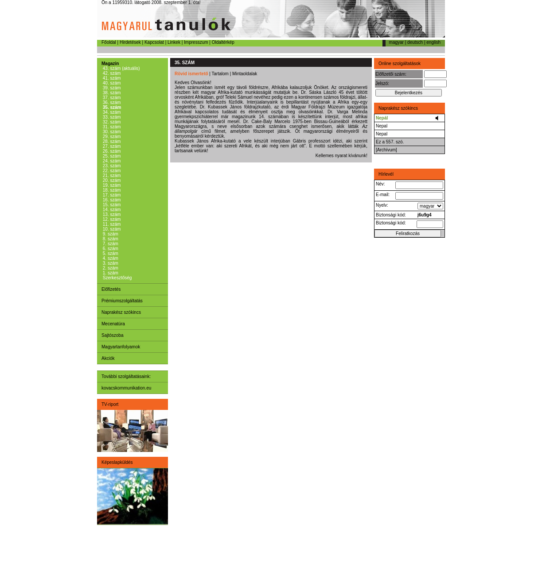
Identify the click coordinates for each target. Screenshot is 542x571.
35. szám (111, 107)
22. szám (111, 170)
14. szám (111, 209)
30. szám (111, 131)
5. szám (109, 253)
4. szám (109, 258)
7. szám (109, 243)
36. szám (111, 102)
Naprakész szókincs (121, 312)
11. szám (111, 224)
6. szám (109, 248)
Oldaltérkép (223, 42)
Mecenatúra (113, 323)
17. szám (111, 195)
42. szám (111, 73)
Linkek (174, 42)
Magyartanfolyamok (120, 346)
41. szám (111, 78)
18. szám (111, 190)
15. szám (111, 204)
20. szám (111, 180)
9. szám (109, 233)
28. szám (111, 141)
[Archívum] (386, 149)
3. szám (109, 263)
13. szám (111, 214)
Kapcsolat (154, 42)
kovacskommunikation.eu (126, 388)
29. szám (111, 136)
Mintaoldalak (244, 73)
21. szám (111, 175)
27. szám (111, 146)
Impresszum (196, 42)
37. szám (111, 97)
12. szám (111, 219)
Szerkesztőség (116, 277)
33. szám (111, 117)
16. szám (111, 199)
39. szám (111, 87)
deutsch (415, 42)
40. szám (111, 83)
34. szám (111, 112)
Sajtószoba (112, 335)
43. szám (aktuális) (120, 68)
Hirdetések (130, 42)
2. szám (109, 268)
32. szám (111, 122)
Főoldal (108, 42)
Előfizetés (111, 289)
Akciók (107, 358)
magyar (396, 42)
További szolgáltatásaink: (126, 376)
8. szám (109, 238)
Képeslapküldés (117, 462)
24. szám (111, 160)
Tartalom (220, 73)
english (433, 42)
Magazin (110, 63)
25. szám (111, 156)
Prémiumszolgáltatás (122, 300)
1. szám (109, 272)
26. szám (111, 151)
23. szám (111, 165)
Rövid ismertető (191, 73)
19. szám (111, 185)
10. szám (111, 229)
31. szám (111, 126)
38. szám (111, 92)
